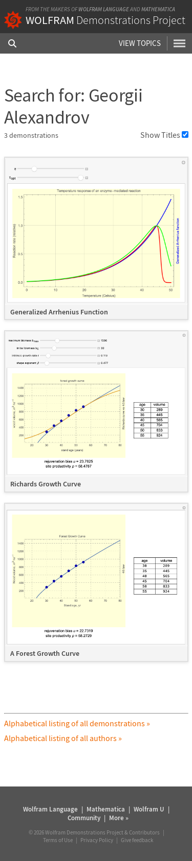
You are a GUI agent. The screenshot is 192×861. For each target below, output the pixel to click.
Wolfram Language (103, 9)
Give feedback (137, 840)
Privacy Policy (96, 840)
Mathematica (158, 9)
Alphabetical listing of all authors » (63, 738)
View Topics (140, 43)
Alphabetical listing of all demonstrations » (77, 723)
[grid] (96, 414)
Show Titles (164, 135)
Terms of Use (58, 840)
